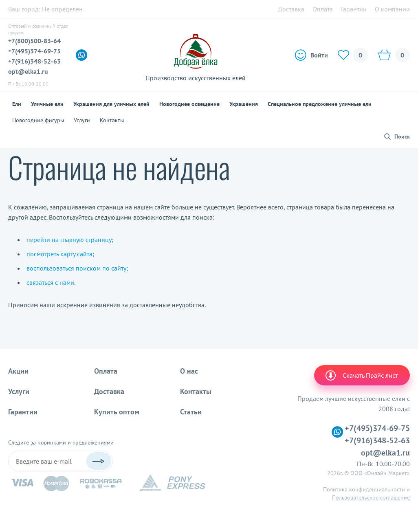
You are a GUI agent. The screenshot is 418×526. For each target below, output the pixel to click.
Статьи (191, 411)
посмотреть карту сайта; (60, 254)
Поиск (402, 136)
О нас (189, 371)
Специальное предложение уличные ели (320, 104)
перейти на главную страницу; (69, 239)
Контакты (112, 120)
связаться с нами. (50, 282)
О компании (392, 9)
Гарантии (354, 9)
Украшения (243, 104)
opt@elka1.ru (28, 71)
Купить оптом (116, 411)
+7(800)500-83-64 (34, 41)
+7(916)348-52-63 (34, 61)
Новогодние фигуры (38, 120)
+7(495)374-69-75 (34, 51)
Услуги (82, 120)
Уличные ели (47, 104)
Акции (18, 371)
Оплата (322, 9)
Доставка (291, 9)
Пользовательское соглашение (371, 497)
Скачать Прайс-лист (361, 375)
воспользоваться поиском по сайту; (77, 268)
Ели (16, 104)
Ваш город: (45, 9)
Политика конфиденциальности (364, 489)
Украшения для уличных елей (111, 104)
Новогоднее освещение (189, 104)
